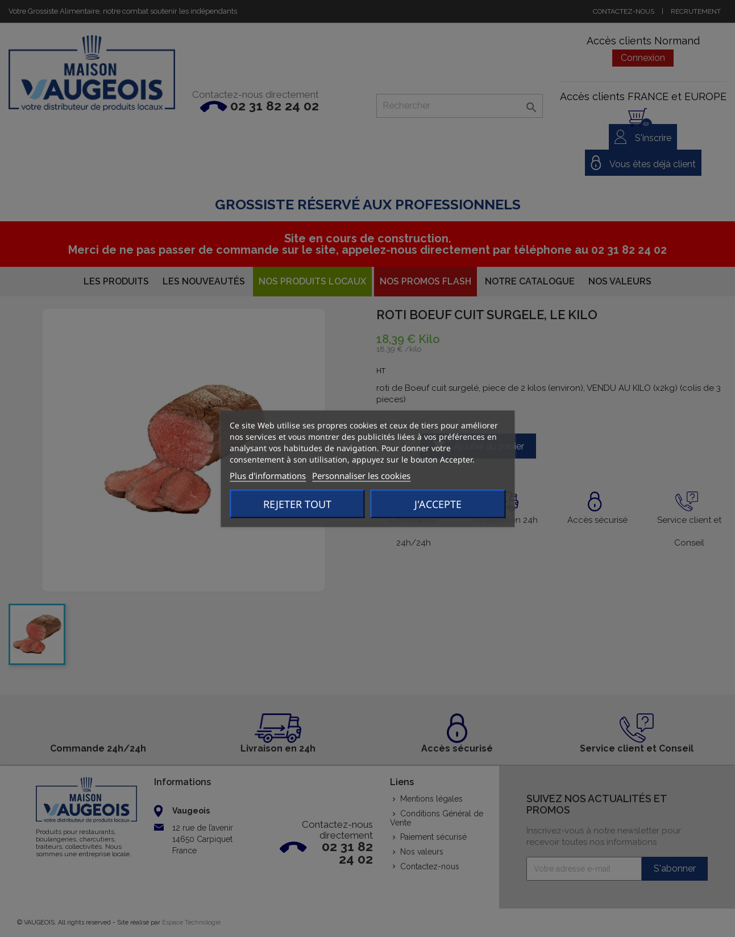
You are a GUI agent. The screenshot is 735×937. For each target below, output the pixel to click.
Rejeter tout (297, 503)
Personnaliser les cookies (361, 475)
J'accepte (438, 503)
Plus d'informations (268, 475)
